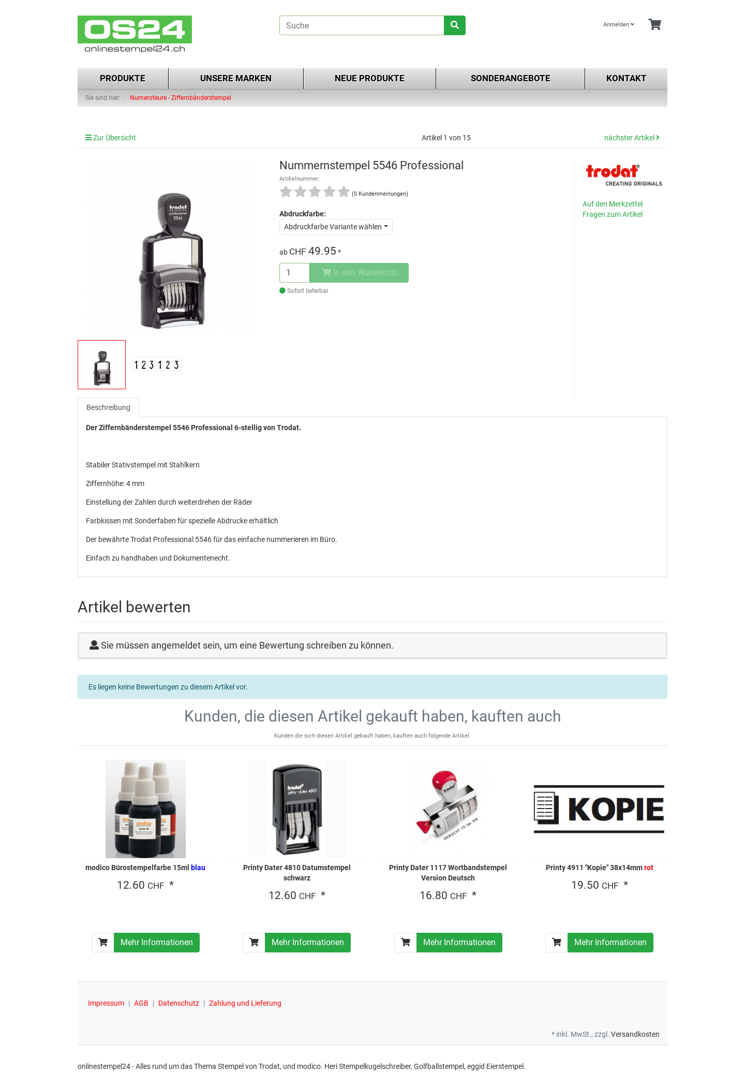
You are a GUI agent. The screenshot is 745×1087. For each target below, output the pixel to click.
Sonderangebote (510, 78)
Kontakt (626, 78)
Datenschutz (178, 1003)
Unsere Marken (236, 78)
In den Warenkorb (359, 272)
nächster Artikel (632, 138)
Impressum (106, 1003)
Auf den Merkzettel (613, 204)
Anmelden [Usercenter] (618, 24)
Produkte (122, 78)
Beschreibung (108, 407)
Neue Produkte (370, 78)
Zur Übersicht (110, 138)
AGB (141, 1003)
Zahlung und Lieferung (245, 1003)
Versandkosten (635, 1034)
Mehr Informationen (157, 942)
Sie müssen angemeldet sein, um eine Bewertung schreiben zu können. (247, 645)
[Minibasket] (654, 25)
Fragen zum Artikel (613, 214)
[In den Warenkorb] (103, 942)
